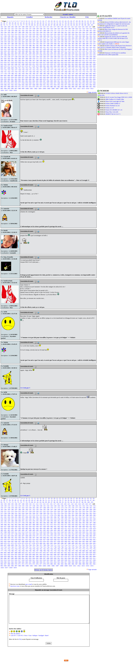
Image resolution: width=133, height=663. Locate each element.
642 (2, 64)
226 (58, 34)
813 (34, 75)
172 (59, 30)
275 (41, 38)
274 (37, 38)
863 (19, 79)
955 (59, 85)
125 (83, 27)
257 (73, 36)
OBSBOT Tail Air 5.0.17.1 (113, 114)
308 (62, 40)
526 (69, 55)
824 (73, 75)
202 (69, 32)
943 (16, 85)
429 (12, 49)
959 (73, 85)
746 (83, 70)
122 (72, 27)
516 (34, 55)
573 (44, 58)
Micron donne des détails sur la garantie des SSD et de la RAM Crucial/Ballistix (113, 34)
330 (44, 42)
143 (51, 28)
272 (30, 38)
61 (74, 23)
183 (2, 32)
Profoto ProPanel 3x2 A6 (112, 105)
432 (23, 49)
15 (40, 21)
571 (37, 58)
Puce (25, 635)
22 (60, 21)
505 (91, 53)
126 (86, 27)
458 (19, 51)
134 (19, 28)
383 (41, 45)
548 (51, 57)
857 (94, 77)
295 (16, 40)
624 (34, 62)
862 (16, 79)
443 (62, 49)
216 (23, 34)
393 (76, 45)
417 (66, 47)
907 (80, 81)
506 (94, 53)
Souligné (41, 635)
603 (55, 60)
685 (59, 66)
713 (62, 68)
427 (5, 49)
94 (71, 25)
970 (16, 87)
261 (87, 36)
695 (94, 66)
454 (5, 51)
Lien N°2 (20, 635)
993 (2, 88)
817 (48, 75)
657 (55, 64)
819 (55, 75)
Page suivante (92, 92)
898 (48, 81)
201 (66, 32)
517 (37, 55)
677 (30, 66)
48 (37, 23)
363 (66, 43)
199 (59, 32)
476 (83, 51)
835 (16, 77)
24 (65, 21)
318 (2, 42)
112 (37, 27)
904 (69, 81)
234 (87, 34)
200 (62, 32)
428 (9, 49)
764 (51, 72)
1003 (40, 88)
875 (62, 79)
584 (83, 58)
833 (9, 77)
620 (19, 62)
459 (23, 51)
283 (69, 38)
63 (79, 23)
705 (34, 68)
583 (80, 58)
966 (2, 87)
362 (62, 43)
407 (30, 47)
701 (19, 68)
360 (55, 43)
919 (26, 83)
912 (2, 83)
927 (55, 83)
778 (5, 73)
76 (21, 25)
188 (19, 32)
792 (55, 73)
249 (44, 36)
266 (9, 38)
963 (87, 85)
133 (16, 28)
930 (66, 83)
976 (37, 87)
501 (76, 53)
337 (69, 42)
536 (9, 57)
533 (94, 55)
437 (41, 49)
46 (32, 23)
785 (30, 73)
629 (51, 62)
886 (5, 81)
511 (16, 55)
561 (2, 58)
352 (26, 43)
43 (24, 23)
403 (16, 47)
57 (63, 23)
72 (10, 25)
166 (37, 30)
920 (30, 83)
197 (51, 32)
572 (41, 58)
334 (59, 42)
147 (66, 28)
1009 (65, 88)
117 (54, 27)
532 (90, 55)
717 (76, 68)
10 (26, 21)
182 (94, 30)
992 (94, 87)
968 (9, 87)
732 (34, 70)
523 (58, 55)
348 (12, 43)
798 (76, 73)
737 (51, 70)
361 (59, 43)
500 (73, 53)
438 (44, 49)
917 (19, 83)
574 (48, 58)
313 (80, 40)
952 (48, 85)
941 (9, 85)
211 (5, 34)
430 (16, 49)
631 (59, 62)
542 (30, 57)
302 (41, 40)
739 (59, 70)
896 (41, 81)
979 (48, 87)
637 (80, 62)
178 (80, 30)
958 (69, 85)
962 (83, 85)
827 (83, 75)
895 (37, 81)
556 (80, 57)
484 (16, 53)
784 (26, 73)
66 (88, 23)
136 (26, 28)
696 (2, 68)
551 (62, 57)
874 (59, 79)
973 (26, 87)
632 (62, 62)
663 (76, 64)
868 (37, 79)
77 (24, 25)
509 (9, 55)
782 (19, 73)
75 (18, 25)
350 (19, 43)
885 (2, 81)
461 (30, 51)
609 (76, 60)
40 (15, 23)
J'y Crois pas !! (25, 388)
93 (68, 25)
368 (83, 43)
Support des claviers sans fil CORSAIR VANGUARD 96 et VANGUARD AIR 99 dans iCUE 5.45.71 (113, 38)
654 (44, 64)
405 (23, 47)
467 (51, 51)
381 (34, 45)
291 (2, 40)
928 (59, 83)
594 (23, 60)
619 (16, 62)
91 (63, 25)
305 (51, 40)
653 (41, 64)
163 (26, 30)
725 (9, 70)
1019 (15, 90)
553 (69, 57)
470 (62, 51)
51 (46, 23)
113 (41, 27)
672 (12, 66)
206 (83, 32)
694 (91, 66)
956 (62, 85)
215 (19, 34)
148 (69, 28)
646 (16, 64)
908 (83, 81)
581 (73, 58)
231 (76, 34)
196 (48, 32)
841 (37, 77)
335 (62, 42)
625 (37, 62)
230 (73, 34)
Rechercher (48, 17)
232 (80, 34)
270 (23, 38)
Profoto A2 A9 (109, 108)
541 (26, 57)
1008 (61, 88)
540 (23, 57)
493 (48, 53)
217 (26, 34)
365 (73, 43)
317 (94, 40)
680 (41, 66)
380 (30, 45)
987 (76, 87)
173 (62, 30)
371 (94, 43)
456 (12, 51)
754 (16, 72)
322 (16, 42)
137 (30, 28)
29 (79, 21)
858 (2, 79)
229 (69, 34)
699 (12, 68)
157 (5, 30)
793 (59, 73)
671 (9, 66)
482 (9, 53)
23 (62, 21)
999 (23, 88)
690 (76, 66)
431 (19, 49)
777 (2, 73)
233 (83, 34)
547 (48, 57)
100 (88, 25)
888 (12, 81)
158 (9, 30)
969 (12, 87)
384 (44, 45)
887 (9, 81)
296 (19, 40)
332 (51, 42)
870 (44, 79)
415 (58, 47)
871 (48, 79)
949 (37, 85)
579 (66, 58)
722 (94, 68)
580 (69, 58)
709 (48, 68)
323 (19, 42)
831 (2, 77)
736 (48, 70)
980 (51, 87)
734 (41, 70)
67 (91, 23)
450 (87, 49)
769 (69, 72)
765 (55, 72)
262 (91, 36)
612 (87, 60)
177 (76, 30)
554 (73, 57)
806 (9, 75)
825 (76, 75)
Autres (71, 14)
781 (16, 73)
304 (48, 40)
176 (73, 30)
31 (85, 21)
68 (93, 23)
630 (55, 62)
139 (37, 28)
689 (73, 66)
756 (23, 72)
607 (69, 60)
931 (69, 83)
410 (41, 47)
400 (5, 47)
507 (2, 55)
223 (48, 34)
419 (73, 47)
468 (55, 51)
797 (73, 73)
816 (44, 75)
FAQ (86, 17)
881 (83, 79)
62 (77, 23)
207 (87, 32)
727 (16, 70)
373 (5, 45)
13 (35, 21)
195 (44, 32)
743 (73, 70)
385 (48, 45)
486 (23, 53)
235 (90, 34)
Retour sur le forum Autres (43, 570)
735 (44, 70)
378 (23, 45)
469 (59, 51)
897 (44, 81)
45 (29, 23)
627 (44, 62)
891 (23, 81)
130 (5, 28)
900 (55, 81)
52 (49, 23)
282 (66, 38)
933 (76, 83)
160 (16, 30)
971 (19, 87)
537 (12, 57)
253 (59, 36)
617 (9, 62)
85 (46, 25)
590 (9, 60)
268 (16, 38)
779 (9, 73)
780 (12, 73)
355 (37, 43)
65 (85, 23)
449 (83, 49)
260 (83, 36)
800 (83, 73)
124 (79, 27)
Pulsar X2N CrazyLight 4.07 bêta (114, 101)
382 (37, 45)
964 (91, 85)
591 (12, 60)
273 (34, 38)
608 (73, 60)
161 (19, 30)
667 (91, 64)
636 (76, 62)
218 (30, 34)
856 (91, 77)
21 (57, 21)
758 (30, 72)
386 (51, 45)
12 (32, 21)
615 (2, 62)
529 (80, 55)
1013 (83, 88)
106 (16, 27)
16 (43, 21)
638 (83, 62)
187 (16, 32)
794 (62, 73)
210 (2, 34)
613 (90, 60)
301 (37, 40)
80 (32, 25)
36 (4, 23)
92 (65, 25)
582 (76, 58)
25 (68, 21)
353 (30, 43)
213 (12, 34)
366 (76, 43)
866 (30, 79)
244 (26, 36)
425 (94, 47)
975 (34, 87)
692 (83, 66)
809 (19, 75)
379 (26, 45)
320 (9, 42)
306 (55, 40)
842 (41, 77)
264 (2, 38)
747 (87, 70)
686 (62, 66)
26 (71, 21)
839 (30, 77)
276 (44, 38)
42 (21, 23)
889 (16, 81)
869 (41, 79)
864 (23, 79)
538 (16, 57)
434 (30, 49)
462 (34, 51)
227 (62, 34)
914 (9, 83)
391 (69, 45)
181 (91, 30)
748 (91, 70)
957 (66, 85)
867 (34, 79)
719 (83, 68)
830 (94, 75)
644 (9, 64)
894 (34, 81)
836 (19, 77)
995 (9, 88)
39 (12, 23)
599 (41, 60)
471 (66, 51)
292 (5, 40)
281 (62, 38)
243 (23, 36)
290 (94, 38)
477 (87, 51)
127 (90, 27)
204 (76, 32)
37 (7, 23)
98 (82, 25)
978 (44, 87)
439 (48, 49)
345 (2, 43)
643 (5, 64)
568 (26, 58)
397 (91, 45)
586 (91, 58)
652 (37, 64)
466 (48, 51)
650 (30, 64)
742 (69, 70)
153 (87, 28)
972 (23, 87)
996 (12, 88)
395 (83, 45)
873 (55, 79)
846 (55, 77)
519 (44, 55)
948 (34, 85)
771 (76, 72)
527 (73, 55)
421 (80, 47)
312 (76, 40)
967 (5, 87)
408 (34, 47)
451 (91, 49)
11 (29, 21)
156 (2, 30)
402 (12, 47)
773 (83, 72)
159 (12, 30)
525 (66, 55)
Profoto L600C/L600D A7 (112, 103)
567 (23, 58)
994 (5, 88)
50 (43, 23)
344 (94, 42)
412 (48, 47)
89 (57, 25)
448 (80, 49)
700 (16, 68)
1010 (70, 88)
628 (48, 62)
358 (48, 43)
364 (69, 43)
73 (12, 25)
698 (9, 68)
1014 (87, 88)
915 (12, 83)
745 (80, 70)
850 (69, 77)
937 (91, 83)
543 (34, 57)
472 (69, 51)
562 (5, 58)
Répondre (10, 17)
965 (94, 85)
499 (69, 53)
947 (30, 85)
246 (34, 36)
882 (87, 79)
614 (94, 60)
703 (26, 68)
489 (34, 53)
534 (2, 57)
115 (48, 27)
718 (80, 68)
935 (83, 83)
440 (51, 49)
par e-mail (29, 584)
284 (73, 38)
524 (62, 55)
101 (92, 25)
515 (30, 55)
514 (26, 55)
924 (44, 83)
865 (26, 79)
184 (5, 32)
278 (51, 38)
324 (23, 42)
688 (69, 66)
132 (12, 28)
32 (88, 21)
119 (62, 27)
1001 (31, 88)
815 (41, 75)
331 (48, 42)
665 (83, 64)
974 (30, 87)
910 (91, 81)
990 (87, 87)
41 (18, 23)
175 (69, 30)
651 (34, 64)
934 (80, 83)
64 (82, 23)
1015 (91, 88)
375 (12, 45)
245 (30, 36)
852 (76, 77)
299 (30, 40)
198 (55, 32)
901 (59, 81)
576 (55, 58)
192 (34, 32)
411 (44, 47)
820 (58, 75)
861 (12, 79)
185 (9, 32)
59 (68, 23)
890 (19, 81)
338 (73, 42)
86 (49, 25)
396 (87, 45)
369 (87, 43)
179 (83, 30)
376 (16, 45)
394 (80, 45)
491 (41, 53)
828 (87, 75)
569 (30, 58)
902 (62, 81)
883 (91, 79)
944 (19, 85)
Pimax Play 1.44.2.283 (111, 112)
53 (51, 23)
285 (76, 38)
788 (41, 73)
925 (48, 83)
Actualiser (29, 17)
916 (16, 83)
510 (12, 55)
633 (66, 62)
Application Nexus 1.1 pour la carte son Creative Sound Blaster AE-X (112, 26)
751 (5, 72)
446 (73, 49)
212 (9, 34)
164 (30, 30)
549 (55, 57)
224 (51, 34)
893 (30, 81)
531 (87, 55)
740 (62, 70)
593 (19, 60)
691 (80, 66)
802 (91, 73)
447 (76, 49)
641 (94, 62)
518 (41, 55)
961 (80, 85)
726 (12, 70)
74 (15, 25)
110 (30, 27)
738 (55, 70)
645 (12, 64)
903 (66, 81)
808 (16, 75)
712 (58, 68)
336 (66, 42)
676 (26, 66)
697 (5, 68)
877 (69, 79)
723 (2, 70)
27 (74, 21)
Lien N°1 (13, 635)
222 (44, 34)
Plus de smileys (15, 633)
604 (59, 60)
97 (79, 25)
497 (62, 53)
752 (9, 72)
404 (19, 47)
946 (26, 85)
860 (9, 79)
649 (26, 64)
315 (87, 40)
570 (34, 58)
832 (5, 77)
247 (37, 36)
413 (51, 47)
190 (26, 32)
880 (80, 79)
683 (51, 66)
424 (90, 47)
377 (19, 45)
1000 (26, 88)
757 (26, 72)
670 (5, 66)
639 (87, 62)
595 (26, 60)
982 (59, 87)
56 (60, 23)
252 (55, 36)
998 (19, 88)
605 (62, 60)
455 (9, 51)
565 (16, 58)
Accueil (65, 14)
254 (62, 36)
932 (73, 83)
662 (73, 64)
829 (90, 75)
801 (87, 73)
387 (55, 45)
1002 (35, 88)
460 (26, 51)
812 (30, 75)
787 (37, 73)
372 (2, 45)
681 (44, 66)
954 (55, 85)
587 (94, 58)
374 (9, 45)
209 (94, 32)
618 (12, 62)
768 (66, 72)
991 (91, 87)
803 (94, 73)
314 (83, 40)
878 (73, 79)
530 (83, 55)
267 (12, 38)
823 (69, 75)
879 (76, 79)
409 (37, 47)
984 (66, 87)
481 (5, 53)
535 (5, 57)
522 (55, 55)
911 (94, 81)
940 (5, 85)
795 (66, 73)
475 (80, 51)
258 (76, 36)
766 (59, 72)
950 (41, 85)
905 (73, 81)
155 (94, 28)
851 (73, 77)
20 (54, 21)
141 (44, 28)
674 (19, 66)
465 (44, 51)
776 (94, 72)
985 (69, 87)
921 (34, 83)
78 (26, 25)
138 (34, 28)
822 (66, 75)
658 (59, 64)
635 (73, 62)
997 (16, 88)
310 (69, 40)
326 (30, 42)
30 (82, 21)
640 (91, 62)
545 (41, 57)
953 (51, 85)
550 (59, 57)
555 (76, 57)
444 (66, 49)
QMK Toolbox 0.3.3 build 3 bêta (114, 99)
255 (66, 36)
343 (91, 42)
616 (5, 62)
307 (59, 40)
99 (85, 25)
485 (19, 53)
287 (83, 38)
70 (4, 25)
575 (51, 58)
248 (41, 36)
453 (2, 51)
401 (9, 47)
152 (83, 28)
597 (34, 60)
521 (51, 55)
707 (41, 68)
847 (59, 77)
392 (73, 45)
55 (57, 23)
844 (48, 77)
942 (12, 85)
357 (44, 43)
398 (94, 45)
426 (2, 49)
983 (62, 87)
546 (44, 57)
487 (26, 53)
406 (26, 47)
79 (29, 25)
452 (94, 49)
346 (5, 43)
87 (51, 25)
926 (51, 83)
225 (55, 34)
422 (83, 47)
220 (37, 34)
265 (5, 38)
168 (44, 30)
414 (55, 47)
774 (87, 72)
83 (40, 25)
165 (34, 30)
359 (51, 43)
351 (23, 43)
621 (23, 62)
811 (26, 75)
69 (1, 25)
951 (44, 85)
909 (87, 81)
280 (59, 38)
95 (74, 25)
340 (80, 42)
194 (41, 32)
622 (26, 62)
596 (30, 60)
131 (9, 28)
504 (87, 53)
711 (55, 68)
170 (51, 30)
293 (9, 40)
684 (55, 66)
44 (26, 23)
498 (66, 53)
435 (34, 49)
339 (76, 42)
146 (62, 28)
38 (10, 23)
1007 (57, 88)
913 (5, 83)
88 (54, 25)
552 (66, 57)
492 (44, 53)
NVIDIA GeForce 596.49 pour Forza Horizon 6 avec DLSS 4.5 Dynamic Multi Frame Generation (115, 46)
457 (16, 51)
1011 (74, 88)
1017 (6, 90)
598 (37, 60)
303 (44, 40)
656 (51, 64)
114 (44, 27)
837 (23, 77)
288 (87, 38)
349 (16, 43)
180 (87, 30)
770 (73, 72)
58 (65, 23)
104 (9, 27)
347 (9, 43)
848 (62, 77)
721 (90, 68)
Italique (35, 635)
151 (80, 28)
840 (34, 77)
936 (87, 83)
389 (62, 45)
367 (80, 43)
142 (48, 28)
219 (34, 34)
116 (51, 27)
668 (94, 64)
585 (87, 58)
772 (80, 72)
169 (48, 30)
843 (44, 77)
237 (2, 36)
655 (48, 64)
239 (9, 36)
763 (48, 72)
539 (19, 57)
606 (66, 60)
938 (94, 83)
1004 (44, 88)
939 (2, 85)
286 (80, 38)
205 (80, 32)
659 (62, 64)
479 (94, 51)
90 (60, 25)
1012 (78, 88)
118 (58, 27)
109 (26, 27)
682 (48, 66)
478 (91, 51)
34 (93, 21)
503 (83, 53)
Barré (47, 635)
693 (87, 66)
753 (12, 72)
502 (80, 53)
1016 (2, 90)
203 (73, 32)
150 (76, 28)
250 (48, 36)
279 (55, 38)
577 (59, 58)
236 (94, 34)
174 (66, 30)
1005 (48, 88)
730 (26, 70)
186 (12, 32)
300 (34, 40)
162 (23, 30)
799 (80, 73)
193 (37, 32)
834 (12, 77)
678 (34, 66)
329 (41, 42)
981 (55, 87)
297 (23, 40)
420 (76, 47)
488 (30, 53)
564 (12, 58)
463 (37, 51)
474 (76, 51)
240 (12, 36)
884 (94, 79)
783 (23, 73)
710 (51, 68)
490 (37, 53)
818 (51, 75)
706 (37, 68)
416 (62, 47)
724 (5, 70)
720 (87, 68)
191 (30, 32)
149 (73, 28)
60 (71, 23)
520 (48, 55)
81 (35, 25)
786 (34, 73)
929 (62, 83)
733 (37, 70)
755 (19, 72)
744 (76, 70)
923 (41, 83)
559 (91, 57)
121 (69, 27)
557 (83, 57)
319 (5, 42)
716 (73, 68)
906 (76, 81)
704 (30, 68)
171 (55, 30)
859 (5, 79)
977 (41, 87)
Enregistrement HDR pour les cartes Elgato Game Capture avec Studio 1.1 (113, 43)
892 (26, 81)
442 (59, 49)
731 (30, 70)
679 (37, 66)
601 (48, 60)
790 (48, 73)
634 (69, 62)
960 (76, 85)
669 (2, 66)
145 (59, 28)
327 (34, 42)
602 (51, 60)
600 (44, 60)
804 (2, 75)
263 (94, 36)
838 (26, 77)
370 (91, 43)
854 (83, 77)
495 (55, 53)
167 (41, 30)
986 (73, 87)
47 (35, 23)
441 (55, 49)
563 (9, 58)
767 (62, 72)
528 (76, 55)
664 (80, 64)
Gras (30, 635)
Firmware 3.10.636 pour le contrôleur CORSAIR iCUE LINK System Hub (112, 53)
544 (37, 57)
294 (12, 40)
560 (94, 57)
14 (37, 21)
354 (34, 43)
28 (77, 21)
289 (91, 38)
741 (66, 70)
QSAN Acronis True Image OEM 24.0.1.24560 (118, 97)
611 (83, 60)
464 (41, 51)
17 (46, 21)
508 (5, 55)
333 (55, 42)
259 (80, 36)
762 (44, 72)
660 (66, 64)
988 (80, 87)
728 (19, 70)
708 (44, 68)
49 (40, 23)
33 (90, 21)
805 (5, 75)
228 (66, 34)
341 (83, 42)
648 (23, 64)
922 (37, 83)
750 (2, 72)
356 (41, 43)
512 (19, 55)
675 (23, 66)
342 (87, 42)
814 (37, 75)
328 (37, 42)
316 (90, 40)
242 (19, 36)
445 (69, 49)
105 (12, 27)
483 (12, 53)
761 (41, 72)
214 (16, 34)
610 (80, 60)
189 (23, 32)
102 (2, 27)
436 (37, 49)
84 (43, 25)
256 (69, 36)
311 (73, 40)
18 (48, 21)
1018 (10, 90)
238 (5, 36)
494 (51, 53)
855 (87, 77)
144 (55, 28)
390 (66, 45)
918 (23, 83)
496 (59, 53)
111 (34, 27)
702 (23, 68)
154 (91, 28)
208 (91, 32)
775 (91, 72)
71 (7, 25)
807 (12, 75)
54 (54, 23)
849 (66, 77)
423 (87, 47)
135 (23, 28)
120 (65, 27)
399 (2, 47)
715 (69, 68)
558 (87, 57)
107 (19, 27)
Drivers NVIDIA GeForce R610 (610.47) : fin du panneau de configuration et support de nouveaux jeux (114, 23)
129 (2, 28)
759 (34, 72)
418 (69, 47)
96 (77, 25)
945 (23, 85)
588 (2, 60)
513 (23, 55)
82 (37, 25)
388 (59, 45)
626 (41, 62)
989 (83, 87)
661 (69, 64)
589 (5, 60)
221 (41, 34)
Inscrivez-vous (14, 586)
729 (23, 70)
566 (19, 58)
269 (19, 38)
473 (73, 51)
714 (66, 68)
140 (41, 28)
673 (16, 66)
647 (19, 64)
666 (87, 64)
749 (94, 70)
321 (12, 42)
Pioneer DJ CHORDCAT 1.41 (113, 110)
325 (26, 42)
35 (1, 23)
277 (48, 38)
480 (2, 53)
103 (5, 27)
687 (66, 66)
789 (44, 73)
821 (62, 75)
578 (62, 58)
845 (51, 77)
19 (51, 21)
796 (69, 73)
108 (23, 27)
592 (16, 60)
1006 (52, 88)
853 (80, 77)
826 (80, 75)
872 (51, 79)
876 (66, 79)
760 (37, 72)
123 (76, 27)
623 (30, 62)
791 (51, 73)
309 (66, 40)
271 (26, 38)
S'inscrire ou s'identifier (68, 17)
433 (26, 49)
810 (23, 75)
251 (51, 36)
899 (51, 81)
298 (26, 40)
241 (16, 36)
